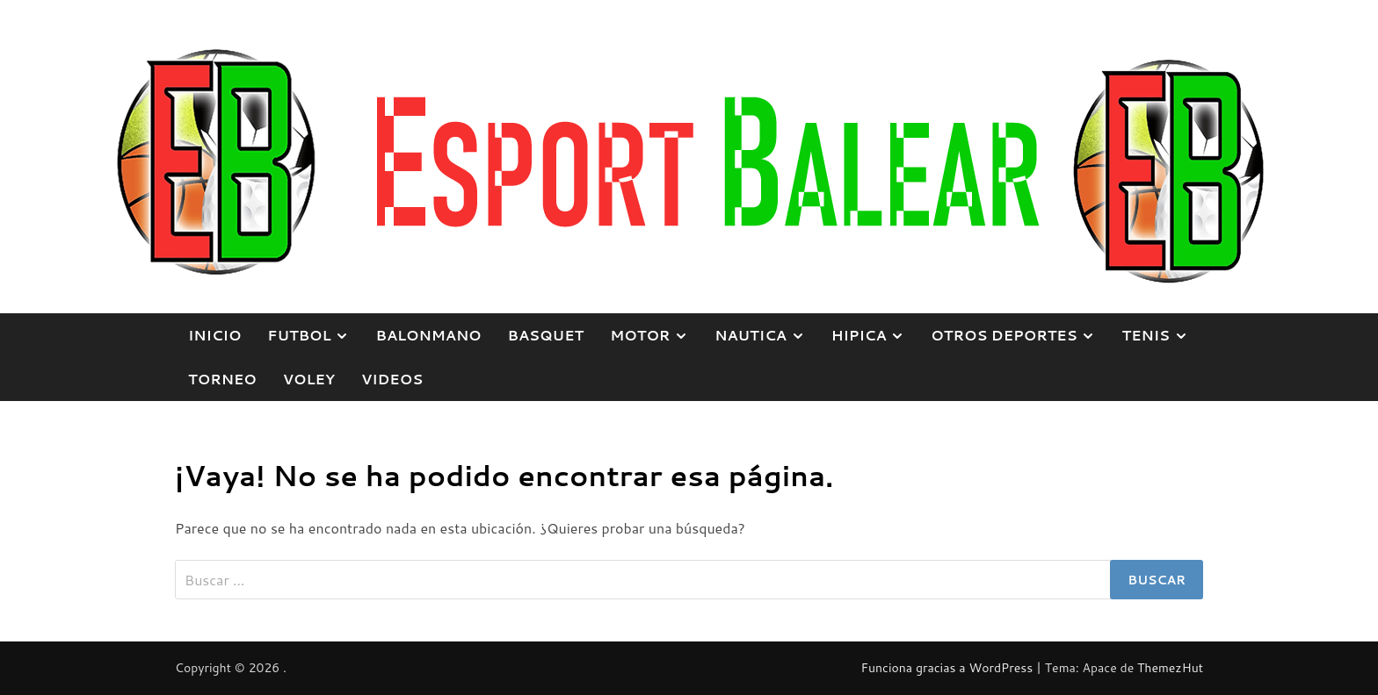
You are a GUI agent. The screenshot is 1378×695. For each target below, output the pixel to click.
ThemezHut (1170, 668)
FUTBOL (314, 335)
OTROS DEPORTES (1019, 335)
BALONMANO (428, 335)
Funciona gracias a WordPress (948, 668)
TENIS (1160, 335)
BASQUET (546, 335)
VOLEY (309, 379)
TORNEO (222, 379)
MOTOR (655, 335)
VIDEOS (392, 379)
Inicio (214, 335)
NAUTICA (765, 335)
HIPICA (874, 335)
